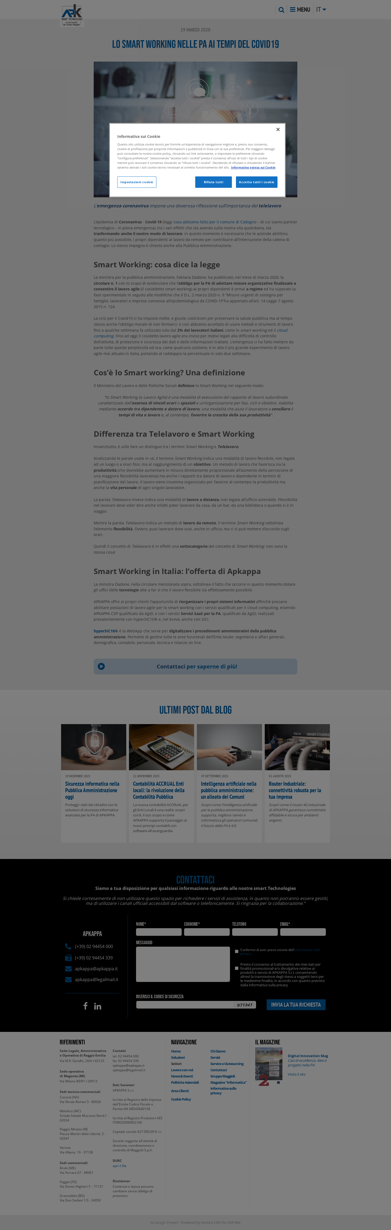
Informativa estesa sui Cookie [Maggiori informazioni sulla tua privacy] (253, 167)
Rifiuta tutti (213, 182)
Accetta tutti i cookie (257, 182)
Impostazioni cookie (136, 182)
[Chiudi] (278, 129)
